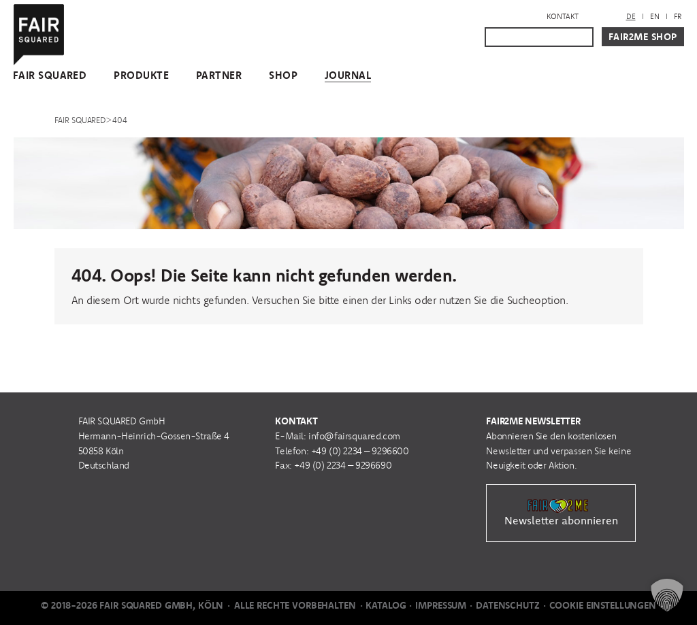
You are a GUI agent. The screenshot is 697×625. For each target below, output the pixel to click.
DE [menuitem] (631, 16)
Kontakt (563, 16)
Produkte (141, 75)
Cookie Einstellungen (602, 605)
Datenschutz (507, 605)
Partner (219, 75)
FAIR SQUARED (49, 75)
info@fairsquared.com (354, 436)
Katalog (386, 605)
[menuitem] (631, 17)
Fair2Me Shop (643, 37)
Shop (283, 75)
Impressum (440, 605)
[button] (667, 595)
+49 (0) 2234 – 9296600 (360, 451)
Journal (348, 75)
